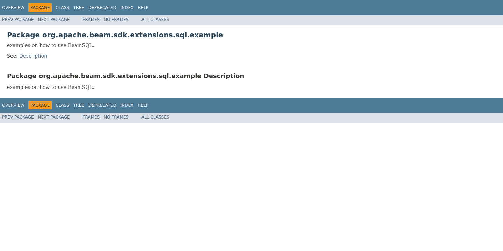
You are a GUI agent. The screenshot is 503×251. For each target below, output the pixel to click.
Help (143, 7)
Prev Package (18, 19)
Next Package (54, 19)
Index (127, 7)
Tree (78, 7)
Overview (13, 7)
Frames (91, 19)
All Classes (155, 19)
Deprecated (102, 7)
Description (33, 56)
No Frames (116, 19)
